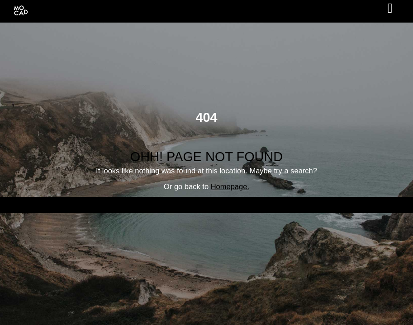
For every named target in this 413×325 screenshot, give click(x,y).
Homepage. (230, 186)
